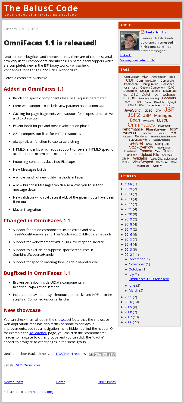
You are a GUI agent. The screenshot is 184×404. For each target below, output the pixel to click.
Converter (167, 84)
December (137, 259)
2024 (128, 194)
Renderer (141, 136)
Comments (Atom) (39, 391)
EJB (126, 98)
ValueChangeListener (163, 158)
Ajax (145, 76)
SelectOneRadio (161, 140)
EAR (156, 95)
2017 (128, 229)
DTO (134, 94)
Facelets (169, 98)
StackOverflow (141, 147)
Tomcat (146, 151)
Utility (126, 158)
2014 (128, 244)
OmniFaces (32, 365)
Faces (127, 102)
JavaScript (133, 110)
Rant (173, 133)
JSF (169, 109)
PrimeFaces (148, 133)
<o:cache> (38, 333)
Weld (174, 162)
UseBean (167, 155)
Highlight (171, 102)
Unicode (132, 155)
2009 (128, 307)
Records (127, 136)
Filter (137, 102)
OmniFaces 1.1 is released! (50, 43)
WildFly (157, 165)
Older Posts (107, 382)
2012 (128, 254)
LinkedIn (125, 55)
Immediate (153, 105)
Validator (140, 158)
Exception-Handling (149, 98)
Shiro (149, 144)
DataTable (130, 90)
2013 (128, 249)
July (131, 274)
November (137, 264)
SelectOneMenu (139, 139)
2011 (128, 297)
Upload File (149, 155)
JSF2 (18, 365)
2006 (128, 322)
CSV (134, 87)
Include (166, 105)
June (132, 285)
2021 (128, 209)
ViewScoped (143, 162)
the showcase (59, 319)
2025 (128, 189)
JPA (158, 110)
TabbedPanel (163, 147)
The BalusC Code (41, 8)
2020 (128, 214)
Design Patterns (150, 90)
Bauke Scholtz (155, 32)
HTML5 (132, 105)
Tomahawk (130, 151)
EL (133, 98)
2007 (128, 317)
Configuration (150, 84)
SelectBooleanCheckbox (163, 136)
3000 (128, 183)
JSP (147, 115)
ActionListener (131, 77)
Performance (132, 129)
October (135, 269)
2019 (128, 219)
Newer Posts (13, 382)
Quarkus (162, 133)
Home (60, 382)
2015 (128, 239)
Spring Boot (162, 144)
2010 (128, 302)
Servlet (136, 143)
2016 (128, 234)
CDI (129, 80)
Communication (147, 80)
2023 (128, 199)
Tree (157, 151)
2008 (128, 312)
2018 (128, 224)
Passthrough (164, 126)
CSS (127, 87)
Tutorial (169, 151)
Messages (148, 120)
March (133, 290)
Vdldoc (125, 162)
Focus (148, 102)
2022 (128, 204)
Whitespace (143, 166)
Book (172, 77)
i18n (141, 105)
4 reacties (78, 353)
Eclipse (168, 94)
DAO (171, 87)
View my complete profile (137, 60)
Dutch (146, 94)
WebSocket (162, 162)
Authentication (159, 77)
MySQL (162, 120)
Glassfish (159, 102)
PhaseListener (156, 129)
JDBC (149, 110)
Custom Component (152, 87)
